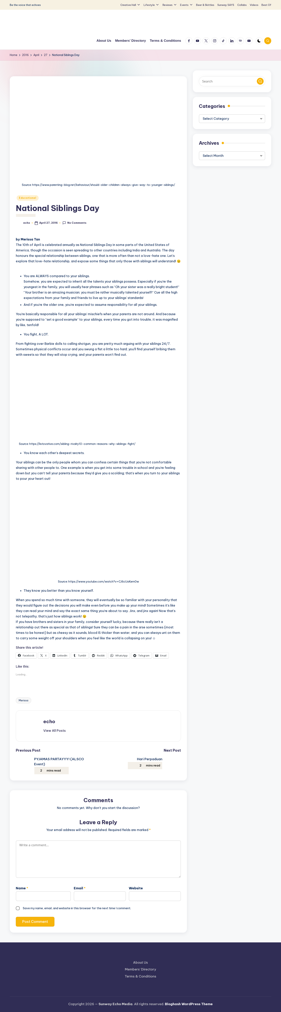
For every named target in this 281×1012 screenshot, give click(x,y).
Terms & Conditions (140, 976)
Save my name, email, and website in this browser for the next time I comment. (77, 908)
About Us (140, 962)
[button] (54, 731)
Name (22, 888)
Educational (27, 197)
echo (49, 721)
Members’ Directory (140, 969)
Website (136, 888)
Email (79, 888)
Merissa (23, 700)
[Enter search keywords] (232, 81)
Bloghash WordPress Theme (189, 1004)
